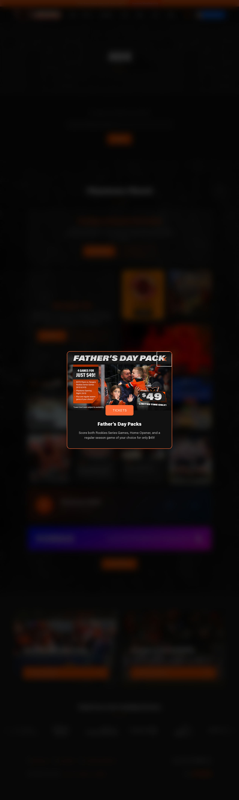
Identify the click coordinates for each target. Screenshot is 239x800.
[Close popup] (164, 359)
